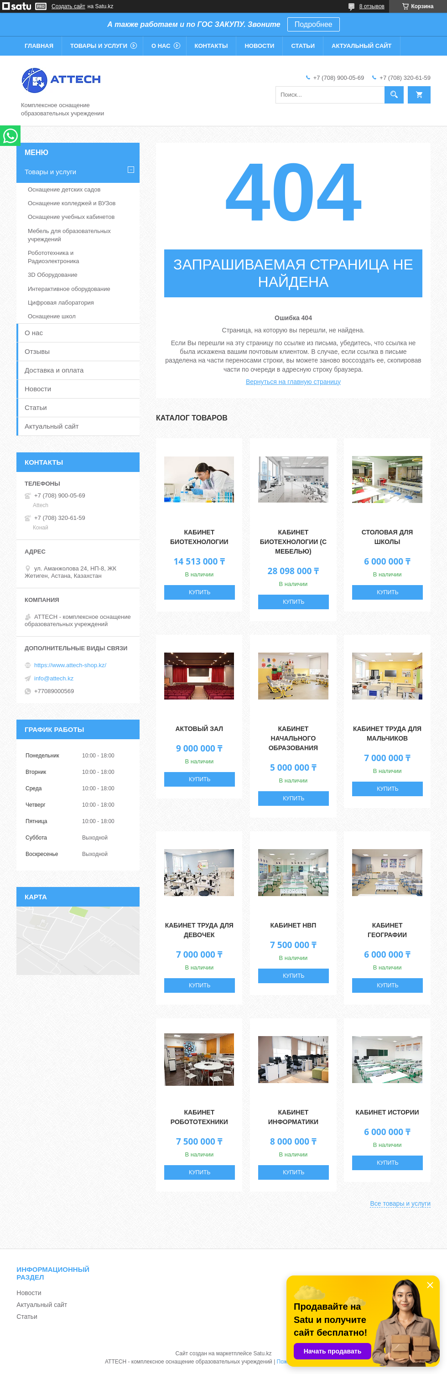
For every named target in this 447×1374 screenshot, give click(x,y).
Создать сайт (68, 6)
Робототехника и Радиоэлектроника (53, 256)
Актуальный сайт (362, 45)
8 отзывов (372, 6)
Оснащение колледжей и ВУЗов (71, 203)
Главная (39, 45)
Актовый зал (199, 728)
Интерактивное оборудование (69, 288)
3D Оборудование (53, 274)
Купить (199, 592)
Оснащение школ (52, 316)
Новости (259, 45)
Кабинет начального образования (293, 738)
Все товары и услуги (400, 1203)
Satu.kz (262, 1353)
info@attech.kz (53, 678)
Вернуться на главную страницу (293, 381)
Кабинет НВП (293, 925)
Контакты (211, 45)
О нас (161, 45)
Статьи (303, 45)
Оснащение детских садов (64, 189)
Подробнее (314, 24)
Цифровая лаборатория (61, 302)
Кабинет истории (387, 1112)
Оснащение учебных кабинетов (71, 216)
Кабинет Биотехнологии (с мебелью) (293, 542)
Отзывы (37, 351)
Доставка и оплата (54, 370)
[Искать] (394, 95)
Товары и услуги (98, 45)
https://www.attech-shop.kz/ (70, 665)
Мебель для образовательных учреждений (69, 235)
